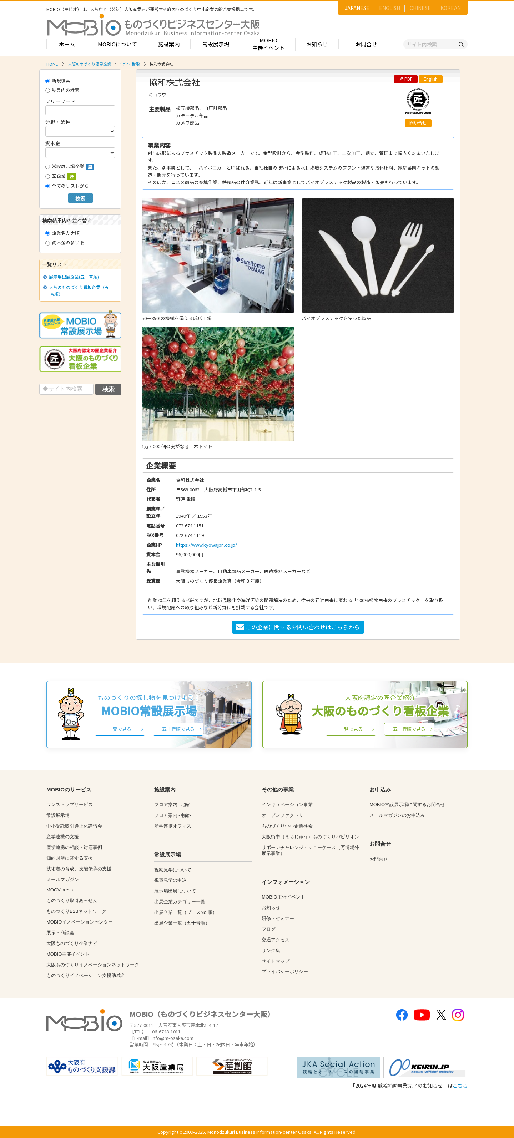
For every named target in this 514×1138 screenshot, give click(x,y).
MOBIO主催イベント (268, 43)
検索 (80, 198)
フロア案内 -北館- (172, 804)
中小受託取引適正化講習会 (74, 826)
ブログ (269, 929)
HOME (52, 64)
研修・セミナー (278, 918)
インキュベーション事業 (287, 804)
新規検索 (57, 80)
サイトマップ (275, 961)
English (431, 79)
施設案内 (169, 44)
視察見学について (172, 870)
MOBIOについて (117, 44)
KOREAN (450, 7)
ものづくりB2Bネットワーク (76, 911)
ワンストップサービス (69, 804)
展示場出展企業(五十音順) (72, 277)
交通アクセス (275, 939)
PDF (405, 79)
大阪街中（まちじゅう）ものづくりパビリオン (310, 836)
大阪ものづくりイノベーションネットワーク (92, 964)
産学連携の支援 (62, 836)
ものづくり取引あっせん (71, 900)
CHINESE (420, 7)
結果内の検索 (62, 90)
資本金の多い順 (64, 242)
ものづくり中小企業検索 (287, 826)
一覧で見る (119, 728)
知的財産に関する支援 (69, 858)
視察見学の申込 (170, 880)
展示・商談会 (60, 932)
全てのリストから (67, 185)
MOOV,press (59, 889)
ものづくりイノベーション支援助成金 (85, 975)
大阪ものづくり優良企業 (89, 64)
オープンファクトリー (285, 815)
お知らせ (317, 44)
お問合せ (366, 44)
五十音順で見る (178, 728)
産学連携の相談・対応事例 (74, 847)
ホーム (67, 44)
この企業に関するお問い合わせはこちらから (298, 627)
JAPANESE (357, 7)
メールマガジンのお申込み (397, 815)
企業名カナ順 (62, 232)
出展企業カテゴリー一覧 (179, 901)
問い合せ (418, 123)
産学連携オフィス (172, 826)
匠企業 (60, 176)
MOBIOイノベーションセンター (79, 922)
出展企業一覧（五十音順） (182, 923)
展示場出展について (175, 891)
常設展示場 (215, 44)
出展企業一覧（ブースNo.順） (185, 912)
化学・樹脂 (130, 64)
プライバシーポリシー (285, 971)
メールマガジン (62, 879)
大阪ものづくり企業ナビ (71, 943)
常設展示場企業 (69, 166)
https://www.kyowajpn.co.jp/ (206, 544)
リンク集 (271, 950)
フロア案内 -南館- (172, 815)
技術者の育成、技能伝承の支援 (78, 868)
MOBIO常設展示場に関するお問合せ (407, 804)
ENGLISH (389, 7)
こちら (460, 1085)
